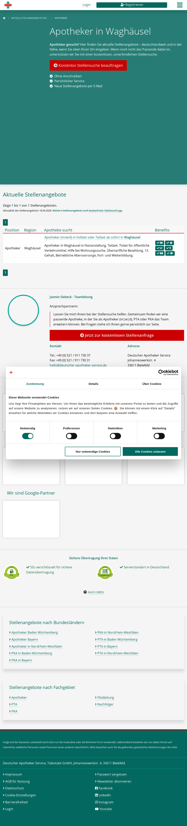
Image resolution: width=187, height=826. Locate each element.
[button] (180, 6)
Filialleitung (104, 697)
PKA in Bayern (20, 660)
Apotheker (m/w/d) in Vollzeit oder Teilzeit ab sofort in (92, 237)
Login (87, 5)
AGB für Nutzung (17, 781)
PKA (13, 711)
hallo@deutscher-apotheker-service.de (78, 365)
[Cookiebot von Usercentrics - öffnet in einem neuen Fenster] (161, 373)
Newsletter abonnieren (114, 781)
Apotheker (18, 697)
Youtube (105, 809)
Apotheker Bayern (23, 639)
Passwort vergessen (112, 774)
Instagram (106, 802)
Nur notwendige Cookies (93, 451)
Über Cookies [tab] (151, 383)
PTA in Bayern (106, 646)
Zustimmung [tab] (35, 383)
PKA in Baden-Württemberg (30, 653)
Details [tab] (93, 383)
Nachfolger (104, 704)
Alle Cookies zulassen (150, 451)
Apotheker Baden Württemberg (33, 632)
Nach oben (96, 592)
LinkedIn (105, 795)
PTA (13, 704)
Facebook (106, 788)
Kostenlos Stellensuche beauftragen (88, 65)
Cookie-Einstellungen (20, 795)
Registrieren (132, 5)
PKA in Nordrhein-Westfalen (116, 632)
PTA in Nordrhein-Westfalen (116, 653)
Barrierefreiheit (16, 802)
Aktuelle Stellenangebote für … (30, 18)
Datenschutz (14, 788)
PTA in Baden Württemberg (116, 639)
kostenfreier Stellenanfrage (105, 210)
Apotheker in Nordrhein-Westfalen (35, 646)
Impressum (13, 774)
